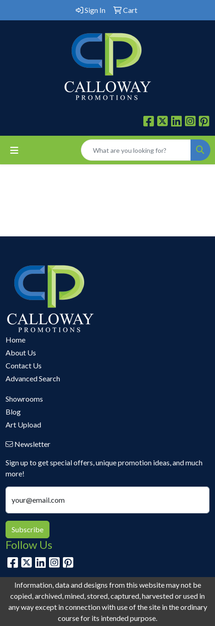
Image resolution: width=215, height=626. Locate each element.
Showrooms (24, 398)
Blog (13, 411)
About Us (21, 352)
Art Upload (23, 424)
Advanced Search (33, 378)
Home (15, 339)
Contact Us (24, 365)
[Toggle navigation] (14, 150)
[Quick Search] (136, 150)
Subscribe (27, 529)
